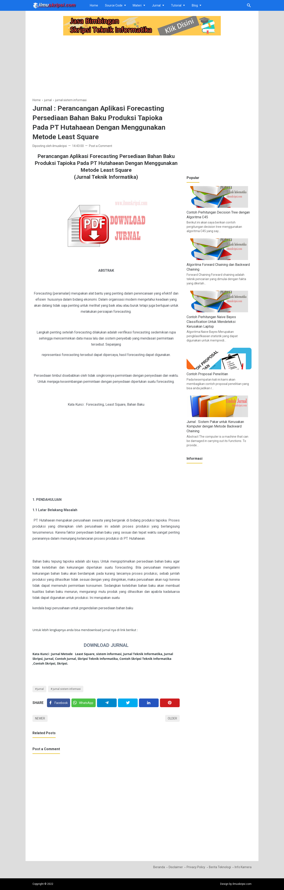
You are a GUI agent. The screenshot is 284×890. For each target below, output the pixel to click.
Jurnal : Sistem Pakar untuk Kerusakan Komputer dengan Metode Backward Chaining (215, 426)
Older (172, 718)
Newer (40, 718)
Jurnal (156, 5)
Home (94, 5)
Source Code (114, 5)
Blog (195, 5)
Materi (137, 5)
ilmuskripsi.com (242, 883)
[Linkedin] (149, 703)
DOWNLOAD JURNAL (106, 645)
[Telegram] (107, 703)
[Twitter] (83, 703)
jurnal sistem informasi (67, 689)
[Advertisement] (106, 67)
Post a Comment (100, 146)
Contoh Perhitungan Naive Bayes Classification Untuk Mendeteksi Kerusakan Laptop (211, 321)
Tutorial (176, 5)
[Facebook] (58, 703)
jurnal (40, 689)
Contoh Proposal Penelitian (207, 374)
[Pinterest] (170, 703)
